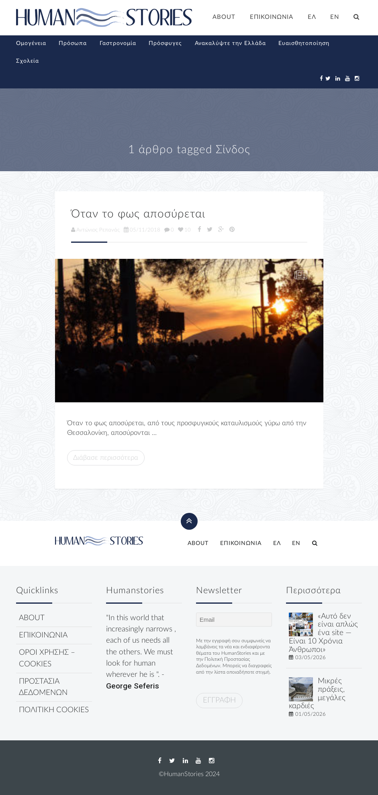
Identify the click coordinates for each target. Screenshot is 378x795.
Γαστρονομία (118, 43)
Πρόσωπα (73, 43)
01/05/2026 (310, 714)
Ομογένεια (31, 43)
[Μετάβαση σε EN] (335, 18)
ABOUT (223, 17)
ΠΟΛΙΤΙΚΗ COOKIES (54, 710)
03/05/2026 (310, 657)
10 (184, 230)
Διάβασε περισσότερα (105, 457)
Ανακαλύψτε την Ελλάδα (230, 43)
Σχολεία (27, 61)
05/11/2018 (142, 230)
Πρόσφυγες (165, 43)
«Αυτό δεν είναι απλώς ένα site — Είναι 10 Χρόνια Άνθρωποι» (323, 633)
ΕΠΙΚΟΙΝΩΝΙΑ (271, 17)
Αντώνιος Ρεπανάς (95, 230)
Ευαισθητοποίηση (303, 43)
